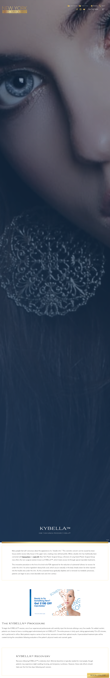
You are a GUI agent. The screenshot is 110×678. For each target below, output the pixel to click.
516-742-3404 (93, 9)
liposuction (26, 557)
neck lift (36, 557)
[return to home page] (9, 10)
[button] (94, 6)
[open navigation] (101, 9)
